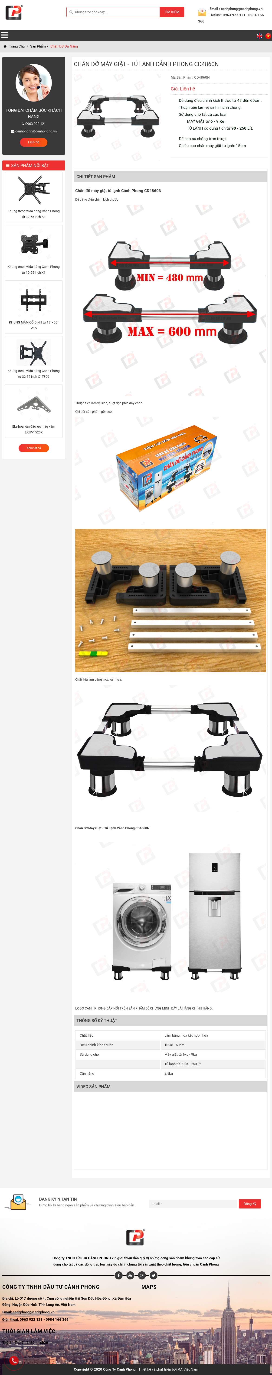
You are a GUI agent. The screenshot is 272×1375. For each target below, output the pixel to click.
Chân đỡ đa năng (64, 46)
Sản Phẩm (38, 46)
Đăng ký (250, 1204)
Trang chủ (14, 46)
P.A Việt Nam (188, 1369)
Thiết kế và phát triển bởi (157, 1369)
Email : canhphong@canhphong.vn (236, 9)
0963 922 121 (234, 15)
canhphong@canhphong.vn (34, 131)
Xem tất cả (34, 448)
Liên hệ (33, 142)
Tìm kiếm (171, 12)
